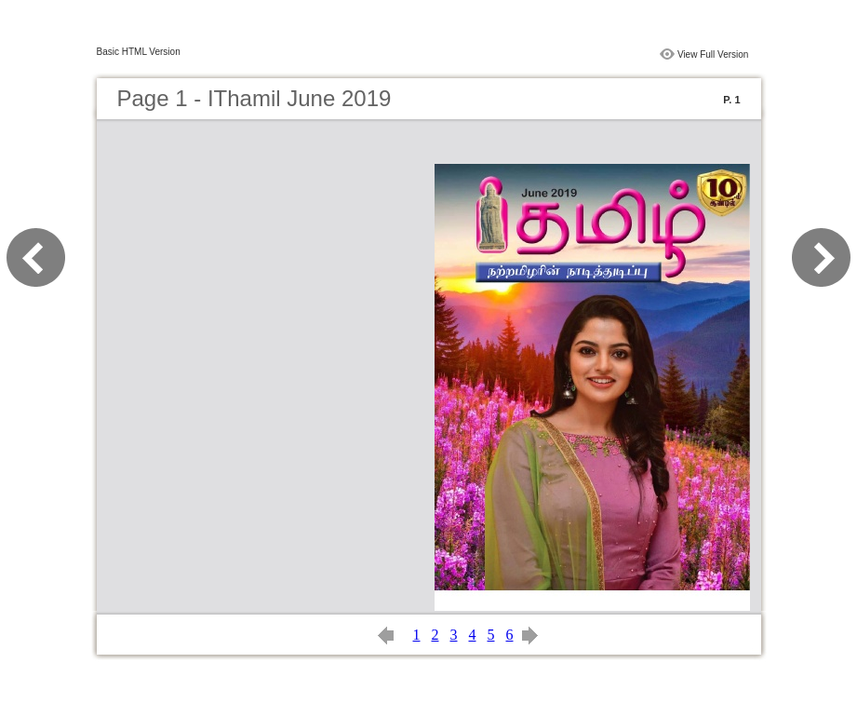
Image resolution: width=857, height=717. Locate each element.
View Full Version (713, 54)
